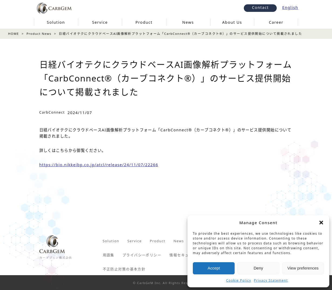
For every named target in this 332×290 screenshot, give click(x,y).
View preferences (303, 268)
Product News (38, 34)
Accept (214, 268)
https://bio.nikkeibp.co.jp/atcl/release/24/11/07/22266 (98, 164)
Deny (258, 268)
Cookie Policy (238, 280)
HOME (13, 34)
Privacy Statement (271, 280)
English (290, 7)
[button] (321, 222)
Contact (260, 7)
